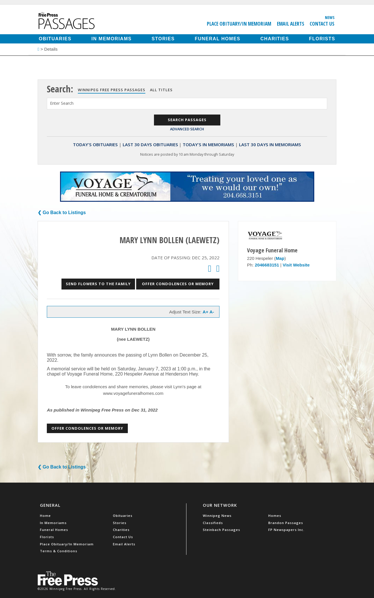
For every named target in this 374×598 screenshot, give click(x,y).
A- (211, 311)
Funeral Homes (217, 38)
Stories (163, 38)
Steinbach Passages (221, 529)
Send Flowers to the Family (98, 283)
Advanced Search (187, 129)
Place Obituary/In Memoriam (239, 23)
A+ (205, 311)
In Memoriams (111, 38)
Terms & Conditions (58, 551)
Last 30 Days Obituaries (150, 144)
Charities (274, 38)
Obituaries (55, 38)
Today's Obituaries (95, 144)
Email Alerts (290, 23)
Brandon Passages (285, 523)
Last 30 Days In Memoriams (270, 144)
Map (280, 258)
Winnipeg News (217, 515)
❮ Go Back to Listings (62, 212)
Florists (322, 38)
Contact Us (322, 23)
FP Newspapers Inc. (286, 529)
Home (45, 515)
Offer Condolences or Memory (178, 283)
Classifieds (213, 523)
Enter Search (62, 103)
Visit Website (296, 264)
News (330, 17)
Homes (274, 515)
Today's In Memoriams (208, 144)
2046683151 (267, 264)
